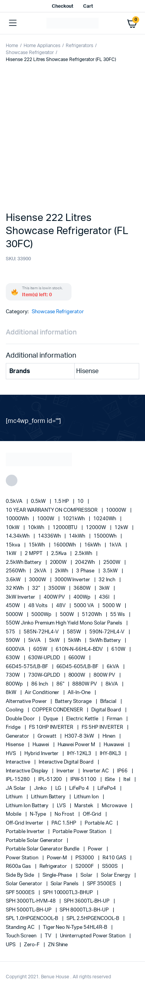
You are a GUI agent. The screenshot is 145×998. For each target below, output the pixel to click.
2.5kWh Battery (24, 562)
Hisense (15, 744)
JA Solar (16, 788)
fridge (14, 727)
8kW (11, 692)
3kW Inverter (21, 597)
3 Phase (86, 571)
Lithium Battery (49, 796)
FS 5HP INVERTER (103, 727)
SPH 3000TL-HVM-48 (31, 901)
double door (21, 718)
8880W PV (85, 684)
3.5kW (111, 571)
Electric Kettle (82, 718)
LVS (62, 805)
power (96, 849)
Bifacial (109, 701)
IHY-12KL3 (79, 753)
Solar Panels (65, 883)
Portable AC (99, 823)
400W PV (55, 597)
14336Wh (50, 536)
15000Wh (106, 536)
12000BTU (66, 527)
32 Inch (107, 579)
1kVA (116, 545)
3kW (105, 588)
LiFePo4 (107, 788)
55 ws (118, 614)
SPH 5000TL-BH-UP (29, 910)
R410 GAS (114, 858)
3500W (57, 588)
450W (13, 605)
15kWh (37, 545)
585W (74, 632)
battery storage (74, 701)
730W (13, 675)
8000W (77, 675)
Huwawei (114, 744)
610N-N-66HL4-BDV (80, 649)
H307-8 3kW (80, 736)
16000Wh (65, 545)
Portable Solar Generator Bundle (43, 849)
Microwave (115, 805)
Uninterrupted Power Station (93, 936)
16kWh (93, 545)
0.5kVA (15, 501)
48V (61, 605)
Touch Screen (22, 936)
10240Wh (105, 518)
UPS (11, 944)
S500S (110, 866)
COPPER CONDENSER (58, 710)
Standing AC (21, 927)
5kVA (35, 640)
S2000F (85, 866)
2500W (112, 562)
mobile (14, 814)
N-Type (38, 814)
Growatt (48, 736)
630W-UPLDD (44, 657)
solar (87, 875)
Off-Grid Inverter (25, 823)
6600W (77, 657)
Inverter (65, 771)
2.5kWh (84, 553)
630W (13, 657)
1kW (11, 553)
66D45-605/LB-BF (78, 666)
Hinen (109, 736)
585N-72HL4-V (42, 632)
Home (12, 45)
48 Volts (38, 605)
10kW (13, 527)
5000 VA (84, 605)
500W (67, 614)
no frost (65, 814)
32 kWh (15, 588)
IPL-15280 (18, 779)
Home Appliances (42, 45)
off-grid (92, 814)
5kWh (75, 640)
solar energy (116, 875)
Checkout (62, 6)
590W (13, 640)
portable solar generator (35, 840)
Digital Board (106, 710)
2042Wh (85, 562)
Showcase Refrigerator (30, 52)
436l (105, 597)
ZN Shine (58, 944)
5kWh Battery (105, 640)
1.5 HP (62, 501)
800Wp (15, 684)
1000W (46, 518)
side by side (20, 875)
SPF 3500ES (102, 883)
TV (49, 936)
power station (22, 858)
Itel (127, 779)
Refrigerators (79, 45)
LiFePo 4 (79, 788)
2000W (59, 562)
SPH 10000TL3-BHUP (68, 892)
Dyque (51, 718)
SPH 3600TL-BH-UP (87, 901)
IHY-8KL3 (111, 753)
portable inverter (25, 831)
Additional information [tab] (41, 332)
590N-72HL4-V (107, 632)
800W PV (105, 675)
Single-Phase (58, 875)
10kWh (36, 527)
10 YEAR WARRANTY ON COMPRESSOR (52, 510)
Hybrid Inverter (42, 753)
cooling (15, 710)
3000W (38, 579)
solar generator (24, 883)
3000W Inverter (73, 579)
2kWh (62, 571)
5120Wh (92, 614)
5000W (15, 614)
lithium (15, 796)
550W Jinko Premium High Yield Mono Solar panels (64, 623)
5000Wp (42, 614)
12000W (96, 527)
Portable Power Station (80, 831)
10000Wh (18, 518)
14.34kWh (18, 536)
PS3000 (85, 858)
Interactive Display (27, 771)
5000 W (112, 605)
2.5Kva (59, 553)
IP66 (123, 771)
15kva (13, 545)
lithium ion (87, 796)
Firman (115, 718)
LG (58, 788)
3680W (82, 588)
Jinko (41, 788)
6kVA (113, 666)
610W (118, 649)
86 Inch (40, 684)
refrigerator (53, 866)
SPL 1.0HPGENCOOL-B (32, 918)
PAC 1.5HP (64, 823)
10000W (116, 510)
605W (40, 649)
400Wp (82, 597)
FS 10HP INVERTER (52, 727)
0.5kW (39, 501)
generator (18, 736)
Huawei (41, 744)
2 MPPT (34, 553)
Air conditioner (43, 692)
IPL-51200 (50, 779)
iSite (110, 779)
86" (60, 684)
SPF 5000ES (21, 892)
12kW (121, 527)
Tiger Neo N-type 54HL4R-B (75, 927)
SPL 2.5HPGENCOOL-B (93, 918)
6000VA (16, 649)
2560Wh (16, 571)
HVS (11, 753)
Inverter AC (96, 771)
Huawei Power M (77, 744)
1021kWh (74, 518)
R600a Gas (19, 866)
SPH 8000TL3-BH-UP (84, 910)
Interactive (18, 762)
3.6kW (14, 579)
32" (36, 588)
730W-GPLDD (44, 675)
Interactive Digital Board (67, 762)
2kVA (41, 571)
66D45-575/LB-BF (27, 666)
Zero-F (32, 944)
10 (81, 501)
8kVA (112, 684)
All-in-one (80, 692)
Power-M (57, 858)
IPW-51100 (83, 779)
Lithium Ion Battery (27, 805)
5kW (55, 640)
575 (11, 632)
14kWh (77, 536)
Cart (88, 6)
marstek (84, 805)
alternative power (27, 701)
